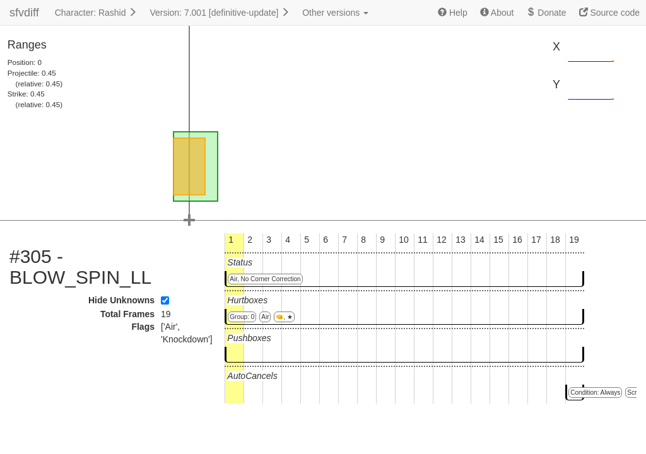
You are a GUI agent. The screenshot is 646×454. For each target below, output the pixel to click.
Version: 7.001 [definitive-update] (220, 13)
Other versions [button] (335, 13)
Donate (546, 13)
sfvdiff (24, 12)
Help (452, 13)
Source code (609, 13)
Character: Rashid (96, 13)
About (497, 13)
